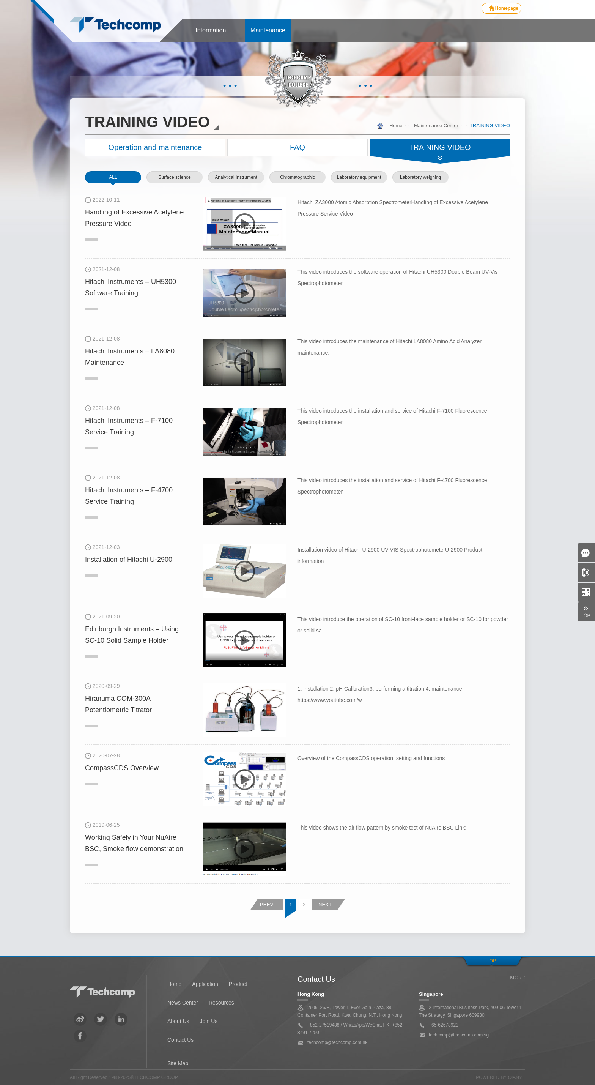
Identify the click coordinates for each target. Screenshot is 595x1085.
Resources (221, 1003)
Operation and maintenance (155, 147)
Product (238, 984)
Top (491, 961)
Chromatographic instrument (297, 183)
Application (205, 984)
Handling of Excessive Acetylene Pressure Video (134, 217)
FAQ (297, 147)
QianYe (516, 1077)
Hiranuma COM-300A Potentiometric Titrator (118, 704)
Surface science (174, 177)
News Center (182, 1003)
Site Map (177, 1063)
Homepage (506, 8)
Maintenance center (267, 34)
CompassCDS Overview (122, 768)
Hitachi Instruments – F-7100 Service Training (129, 426)
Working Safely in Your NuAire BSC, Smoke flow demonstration (134, 843)
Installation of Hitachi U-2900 (128, 559)
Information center (210, 34)
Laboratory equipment (359, 177)
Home (396, 125)
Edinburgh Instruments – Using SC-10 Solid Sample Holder (132, 634)
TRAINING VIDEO (490, 125)
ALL (113, 177)
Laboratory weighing (420, 177)
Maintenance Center (436, 125)
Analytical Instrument (236, 177)
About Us (178, 1021)
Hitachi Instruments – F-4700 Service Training (129, 495)
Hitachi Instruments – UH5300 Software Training (130, 287)
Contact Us (180, 1040)
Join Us (209, 1021)
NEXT (325, 904)
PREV (266, 904)
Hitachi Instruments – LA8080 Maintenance (130, 356)
